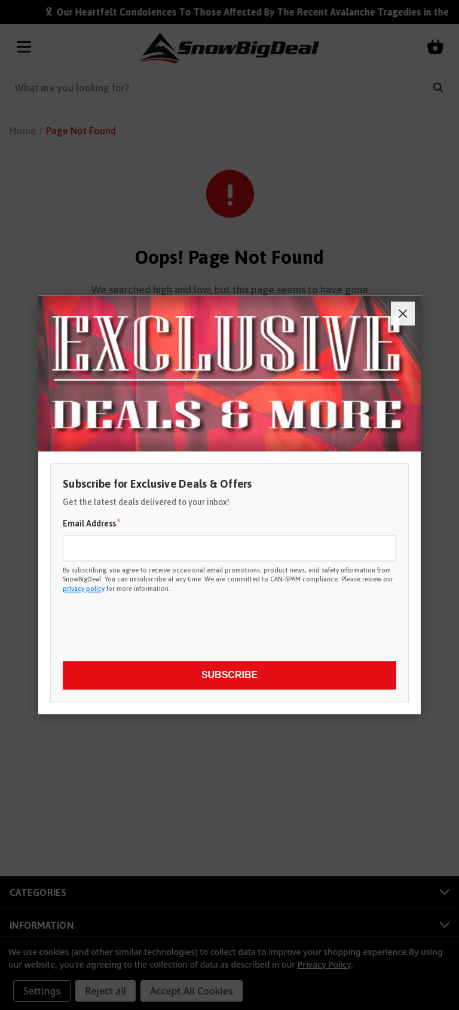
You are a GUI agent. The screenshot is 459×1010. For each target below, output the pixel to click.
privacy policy (84, 588)
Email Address (91, 523)
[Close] (403, 313)
